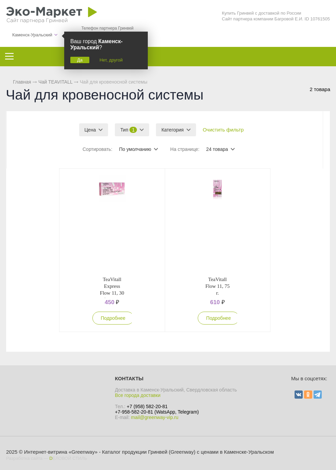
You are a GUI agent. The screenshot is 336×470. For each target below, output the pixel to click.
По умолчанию (135, 149)
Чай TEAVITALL (55, 82)
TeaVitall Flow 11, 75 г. (217, 286)
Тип (128, 130)
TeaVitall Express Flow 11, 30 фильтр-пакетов (112, 293)
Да (80, 60)
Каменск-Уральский (32, 34)
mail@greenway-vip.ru (154, 417)
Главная (22, 82)
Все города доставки (137, 395)
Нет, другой (111, 60)
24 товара (217, 149)
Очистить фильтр (223, 130)
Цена (90, 130)
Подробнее (113, 318)
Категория (172, 130)
